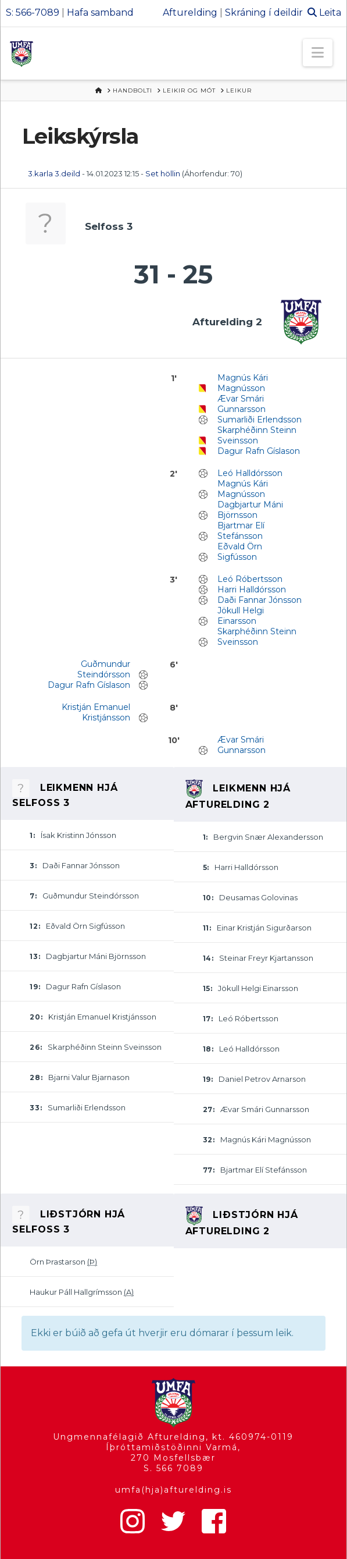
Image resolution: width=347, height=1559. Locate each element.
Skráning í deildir (264, 12)
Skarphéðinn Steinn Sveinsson (256, 435)
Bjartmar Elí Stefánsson (240, 530)
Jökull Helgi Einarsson (240, 615)
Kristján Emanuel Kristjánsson (96, 712)
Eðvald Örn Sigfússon (239, 551)
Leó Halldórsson (249, 473)
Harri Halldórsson (251, 589)
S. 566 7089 (173, 1468)
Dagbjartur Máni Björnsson (250, 509)
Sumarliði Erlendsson (259, 419)
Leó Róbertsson (249, 579)
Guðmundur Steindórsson (103, 669)
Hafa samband (100, 12)
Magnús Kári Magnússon (242, 382)
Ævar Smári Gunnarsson (241, 403)
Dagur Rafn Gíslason (258, 451)
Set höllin (162, 173)
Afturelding (190, 12)
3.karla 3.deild (54, 173)
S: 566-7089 (32, 12)
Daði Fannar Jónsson (259, 600)
